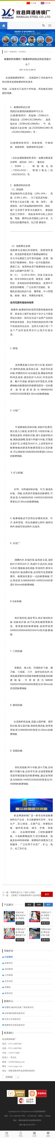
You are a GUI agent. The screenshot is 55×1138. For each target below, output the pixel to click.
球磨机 (8, 987)
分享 (7, 1134)
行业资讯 (22, 52)
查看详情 (19, 923)
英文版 (47, 3)
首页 (6, 52)
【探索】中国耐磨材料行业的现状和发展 (28, 895)
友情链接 (9, 1077)
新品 (29, 905)
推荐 (48, 905)
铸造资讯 (13, 52)
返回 (47, 894)
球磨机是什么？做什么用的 (22, 892)
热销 (39, 905)
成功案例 (9, 969)
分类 (34, 1134)
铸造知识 (9, 993)
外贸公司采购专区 (12, 1019)
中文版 (33, 3)
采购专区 (9, 963)
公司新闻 (9, 975)
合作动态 (9, 981)
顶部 (48, 1134)
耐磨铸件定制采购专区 (14, 1025)
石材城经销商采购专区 (14, 1013)
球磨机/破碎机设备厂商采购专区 (19, 1007)
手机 (21, 1134)
